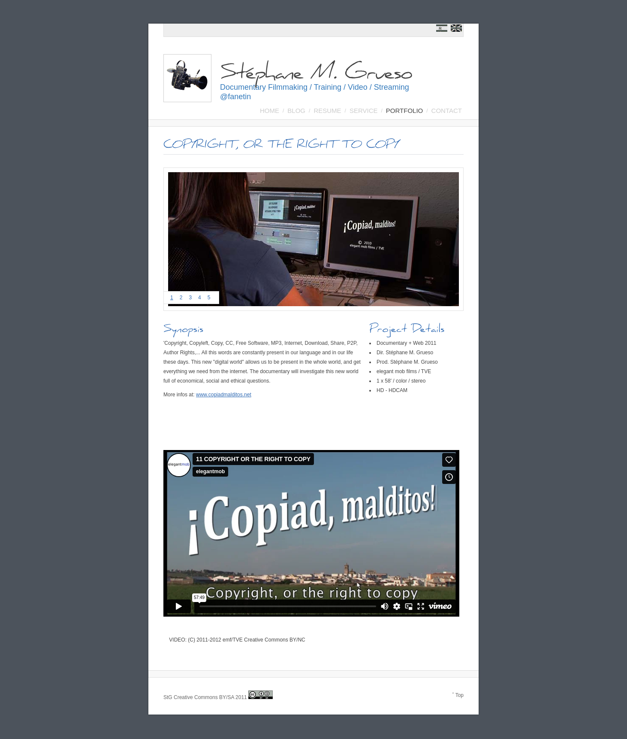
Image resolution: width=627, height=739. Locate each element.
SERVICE (364, 110)
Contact (446, 110)
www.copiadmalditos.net (223, 395)
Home (269, 110)
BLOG (296, 110)
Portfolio (404, 110)
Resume (327, 110)
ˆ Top (458, 695)
